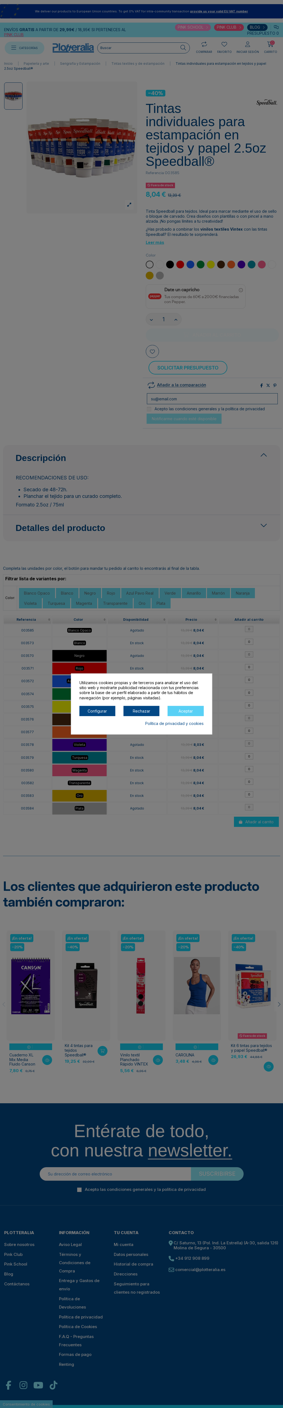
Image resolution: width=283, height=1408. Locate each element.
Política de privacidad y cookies (174, 723)
